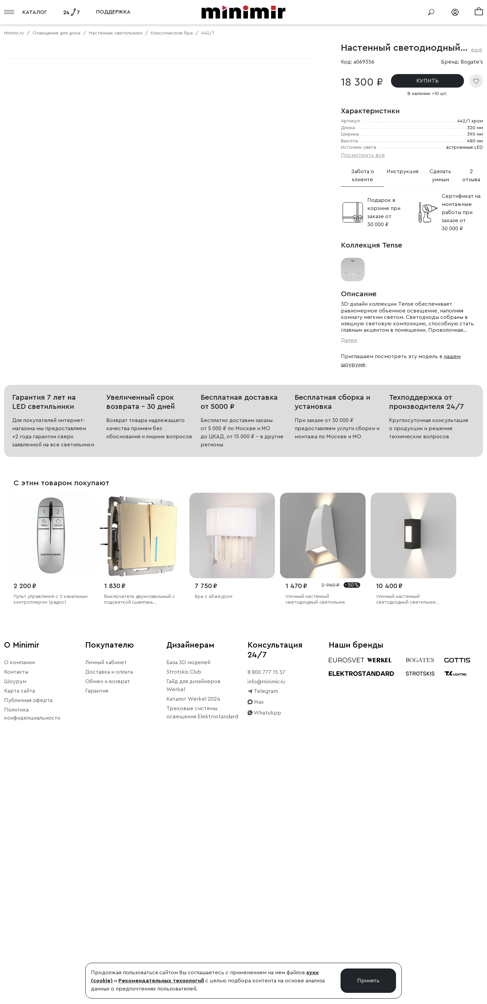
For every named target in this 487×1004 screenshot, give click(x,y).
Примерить (37, 272)
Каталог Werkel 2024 (193, 945)
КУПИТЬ (427, 81)
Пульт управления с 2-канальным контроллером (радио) (51, 845)
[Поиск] (431, 12)
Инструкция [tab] (402, 171)
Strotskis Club (183, 917)
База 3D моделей (188, 908)
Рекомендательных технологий (161, 980)
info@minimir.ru (266, 927)
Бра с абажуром (213, 842)
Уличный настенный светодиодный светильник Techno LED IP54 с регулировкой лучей (406, 845)
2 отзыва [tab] (471, 175)
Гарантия (96, 936)
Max (256, 948)
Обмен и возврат (107, 927)
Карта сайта (19, 936)
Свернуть (84, 272)
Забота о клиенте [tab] (362, 175)
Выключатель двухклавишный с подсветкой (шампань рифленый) (139, 845)
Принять (368, 980)
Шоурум (15, 927)
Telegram (263, 937)
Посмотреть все (363, 155)
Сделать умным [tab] (440, 175)
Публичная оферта (28, 946)
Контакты (16, 917)
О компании (19, 908)
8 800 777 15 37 (266, 918)
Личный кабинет (106, 908)
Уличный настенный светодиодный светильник (315, 845)
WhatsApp (264, 958)
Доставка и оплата (109, 917)
